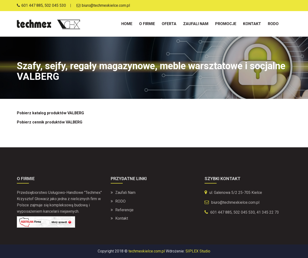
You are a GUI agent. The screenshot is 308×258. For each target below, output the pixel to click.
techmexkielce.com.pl (146, 251)
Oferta (169, 23)
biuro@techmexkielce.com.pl (235, 202)
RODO (120, 201)
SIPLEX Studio (198, 251)
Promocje (225, 23)
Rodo (273, 23)
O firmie (147, 23)
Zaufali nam (195, 23)
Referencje (124, 210)
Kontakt (252, 23)
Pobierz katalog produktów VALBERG (50, 113)
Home (126, 23)
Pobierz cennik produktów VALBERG (49, 122)
